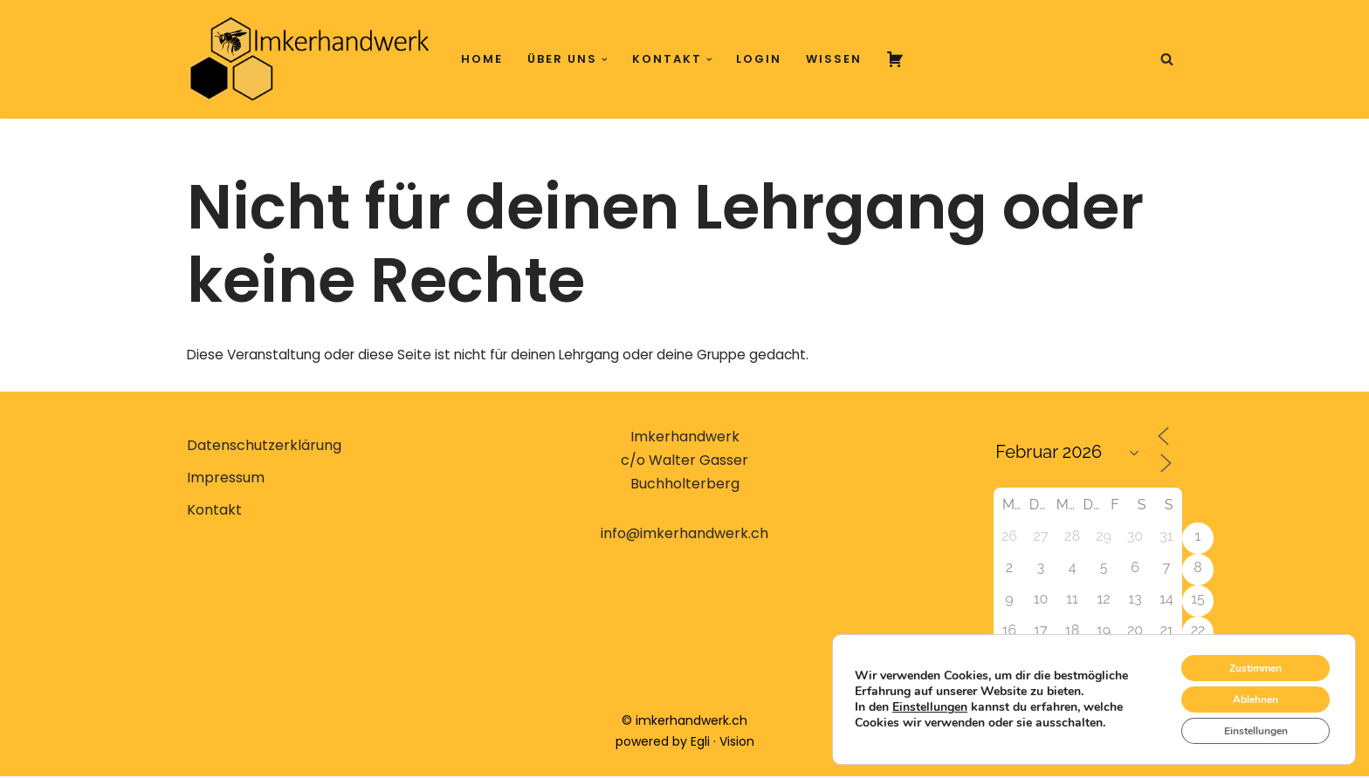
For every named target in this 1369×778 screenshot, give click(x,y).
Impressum (226, 479)
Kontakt (214, 512)
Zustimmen (1243, 654)
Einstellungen (929, 699)
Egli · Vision (722, 743)
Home (482, 59)
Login (758, 59)
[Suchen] (1166, 58)
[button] (605, 60)
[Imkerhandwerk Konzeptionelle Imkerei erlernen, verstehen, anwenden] (309, 59)
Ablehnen (1243, 691)
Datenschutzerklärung (264, 447)
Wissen (834, 59)
